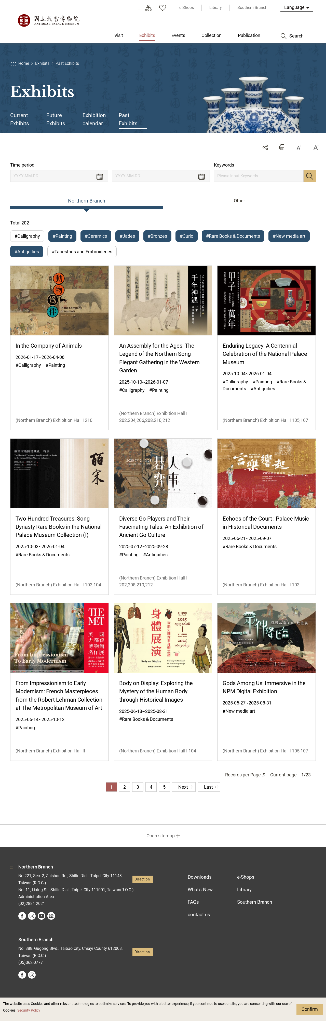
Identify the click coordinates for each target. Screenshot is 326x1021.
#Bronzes (157, 236)
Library (244, 889)
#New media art (289, 236)
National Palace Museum (48, 20)
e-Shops (245, 877)
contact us (199, 914)
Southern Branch (254, 902)
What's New (200, 889)
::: (139, 7)
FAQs (193, 902)
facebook (22, 916)
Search (310, 176)
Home (23, 63)
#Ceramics (96, 236)
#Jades (127, 236)
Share (265, 147)
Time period (22, 165)
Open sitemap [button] (160, 835)
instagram (32, 916)
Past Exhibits (67, 63)
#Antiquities (27, 251)
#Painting (62, 236)
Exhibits (42, 63)
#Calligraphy (27, 236)
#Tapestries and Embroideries (82, 251)
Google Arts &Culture (51, 916)
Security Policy (28, 1010)
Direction (142, 879)
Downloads (200, 877)
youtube (41, 916)
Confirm (310, 1009)
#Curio (186, 236)
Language (294, 7)
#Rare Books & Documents (233, 236)
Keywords (224, 165)
